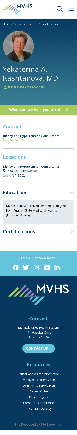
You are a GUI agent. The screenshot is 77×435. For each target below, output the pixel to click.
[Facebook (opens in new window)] (16, 268)
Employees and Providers (38, 380)
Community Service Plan (38, 385)
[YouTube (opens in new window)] (47, 268)
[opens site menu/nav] (71, 10)
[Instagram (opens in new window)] (36, 268)
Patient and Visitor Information (38, 374)
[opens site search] (60, 10)
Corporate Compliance (38, 403)
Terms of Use (38, 391)
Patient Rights (38, 397)
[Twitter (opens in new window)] (26, 268)
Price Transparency (39, 409)
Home (6, 24)
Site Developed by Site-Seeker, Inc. (38, 424)
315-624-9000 (14, 140)
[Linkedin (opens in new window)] (57, 268)
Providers (18, 24)
